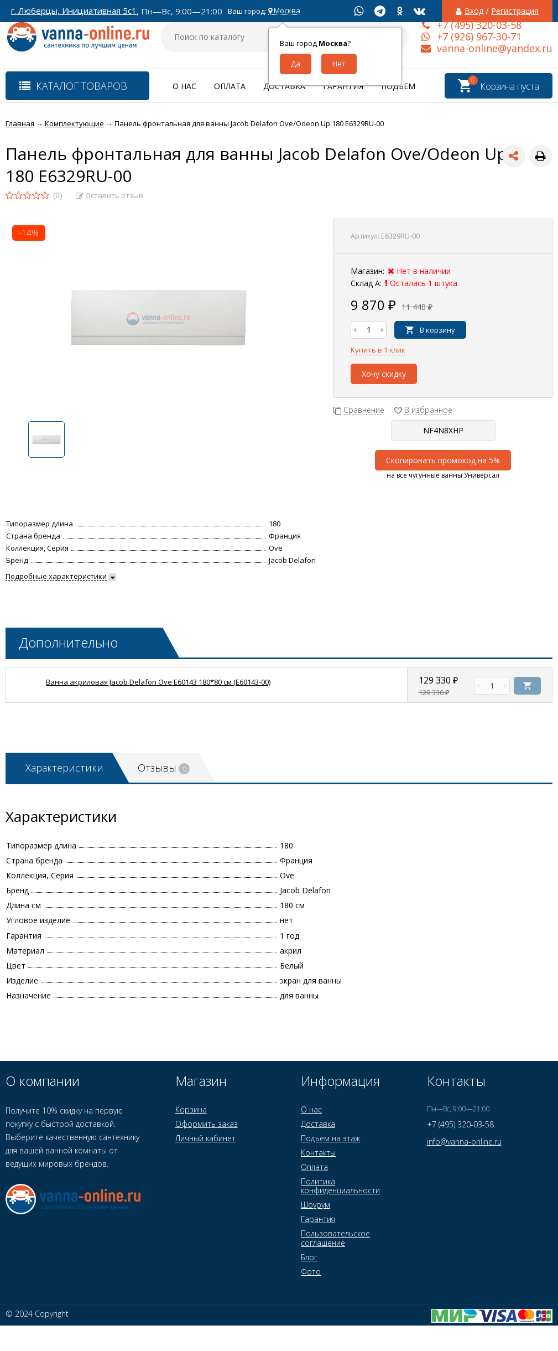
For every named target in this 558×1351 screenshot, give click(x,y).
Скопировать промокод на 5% (443, 460)
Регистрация (515, 11)
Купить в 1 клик (378, 350)
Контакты (318, 1152)
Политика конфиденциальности (340, 1185)
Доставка (284, 86)
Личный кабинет (205, 1138)
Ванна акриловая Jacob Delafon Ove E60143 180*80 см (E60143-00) (158, 682)
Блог (309, 1257)
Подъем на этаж (330, 1138)
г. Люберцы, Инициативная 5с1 (74, 10)
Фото (311, 1271)
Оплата (230, 86)
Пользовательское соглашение (335, 1238)
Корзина (191, 1109)
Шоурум (315, 1204)
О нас (184, 86)
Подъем (398, 86)
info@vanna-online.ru (464, 1141)
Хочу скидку (384, 374)
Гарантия (343, 86)
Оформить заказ (206, 1124)
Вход (474, 11)
